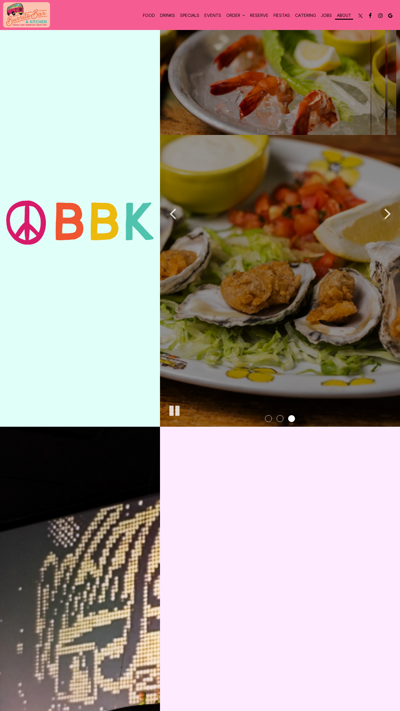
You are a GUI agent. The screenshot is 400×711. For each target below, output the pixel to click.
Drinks (167, 15)
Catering (305, 15)
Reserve (259, 15)
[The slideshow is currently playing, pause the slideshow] (174, 409)
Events (212, 15)
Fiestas (281, 15)
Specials (189, 15)
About (344, 15)
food (149, 15)
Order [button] (235, 15)
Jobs (326, 15)
